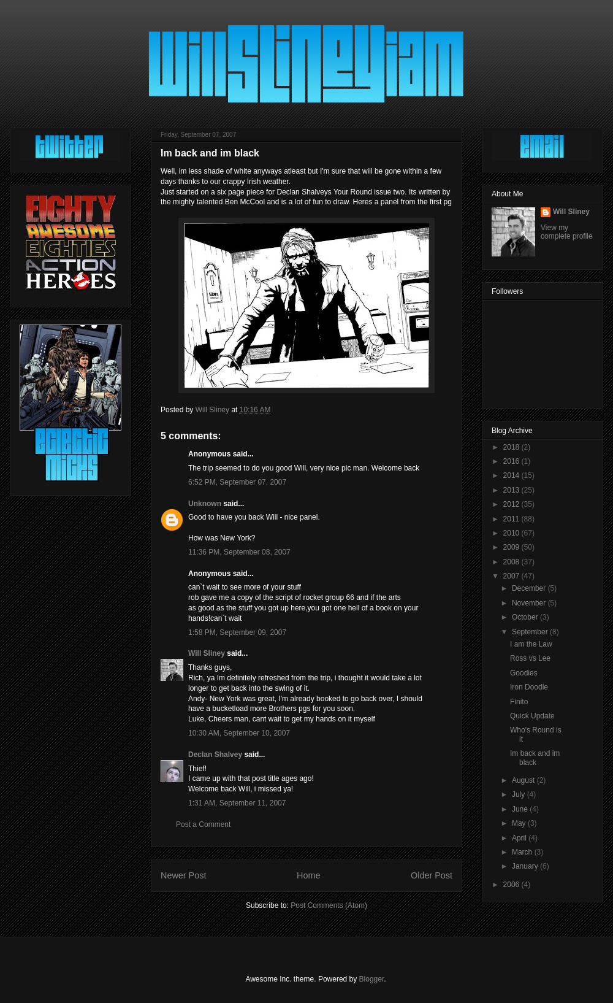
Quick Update (532, 716)
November (530, 603)
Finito (519, 701)
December (530, 588)
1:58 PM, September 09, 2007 (237, 632)
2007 (512, 576)
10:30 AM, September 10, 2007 (239, 733)
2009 (512, 547)
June (521, 809)
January (526, 866)
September (531, 632)
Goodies (524, 673)
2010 (512, 533)
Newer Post (183, 875)
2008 (512, 562)
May (520, 823)
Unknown (204, 503)
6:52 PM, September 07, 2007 (237, 482)
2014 (512, 475)
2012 (512, 504)
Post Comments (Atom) (329, 905)
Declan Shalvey (215, 754)
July (519, 794)
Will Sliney (206, 653)
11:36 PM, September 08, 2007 (239, 552)
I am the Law (531, 644)
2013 (512, 490)
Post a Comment (203, 824)
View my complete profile (567, 231)
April (520, 838)
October (526, 617)
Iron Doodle (529, 687)
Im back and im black (535, 757)
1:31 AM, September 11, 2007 (237, 803)
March (523, 852)
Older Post (431, 875)
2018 (512, 447)
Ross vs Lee (530, 658)
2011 (512, 519)
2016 (512, 461)
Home (308, 875)
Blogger (371, 979)
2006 (512, 884)
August (524, 780)
